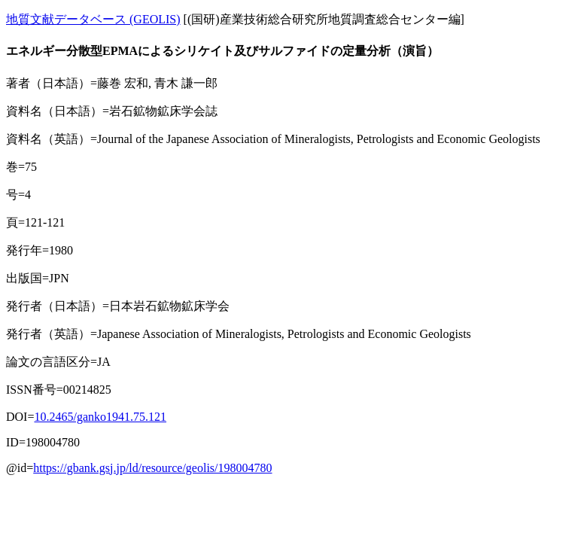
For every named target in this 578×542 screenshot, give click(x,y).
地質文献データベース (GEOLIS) (93, 19)
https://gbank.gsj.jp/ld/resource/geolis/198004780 (152, 467)
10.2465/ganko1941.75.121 (100, 416)
